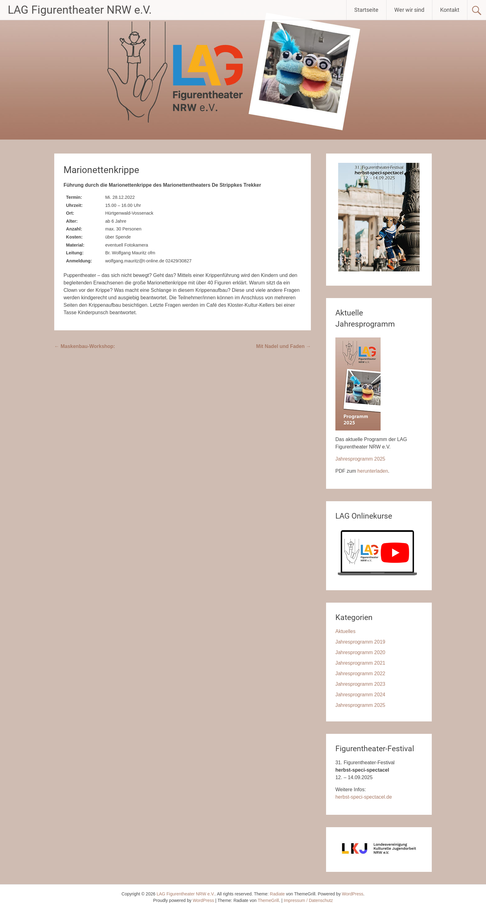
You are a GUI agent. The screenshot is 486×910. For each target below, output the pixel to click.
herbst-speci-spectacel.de (363, 797)
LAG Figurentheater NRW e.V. (80, 9)
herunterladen (372, 471)
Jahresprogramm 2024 (360, 694)
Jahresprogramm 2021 (360, 663)
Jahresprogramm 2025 (360, 459)
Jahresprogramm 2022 (360, 673)
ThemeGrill (268, 900)
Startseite (366, 10)
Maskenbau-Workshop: (84, 346)
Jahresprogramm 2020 (360, 652)
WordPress (203, 900)
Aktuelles (345, 631)
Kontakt (449, 10)
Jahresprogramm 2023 (360, 684)
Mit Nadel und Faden (283, 346)
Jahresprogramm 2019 (360, 642)
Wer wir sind (409, 10)
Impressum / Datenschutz (308, 900)
